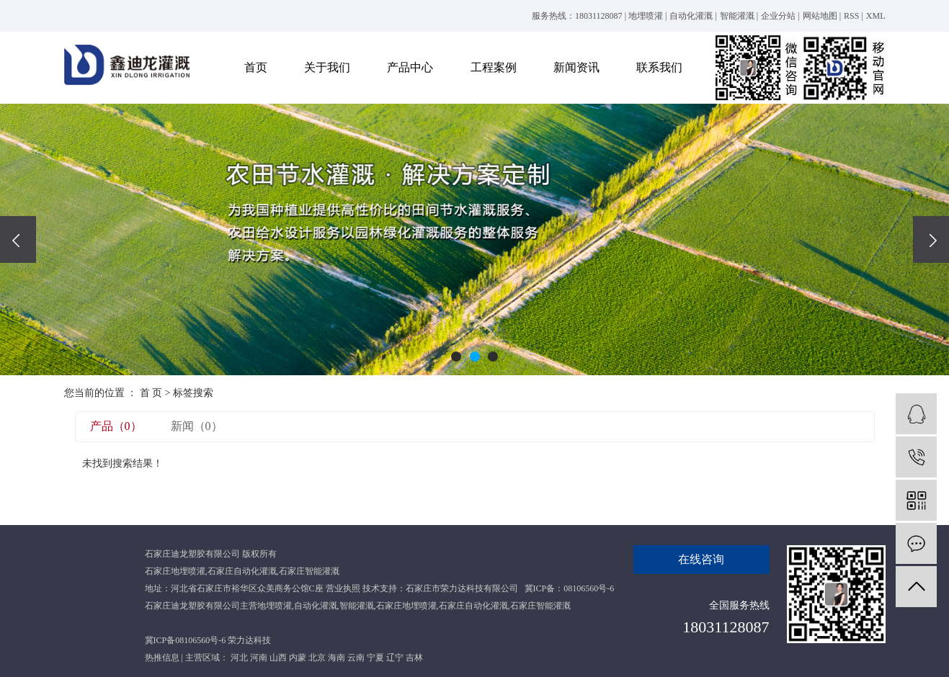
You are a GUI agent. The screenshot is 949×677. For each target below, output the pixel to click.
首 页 (151, 392)
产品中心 (410, 67)
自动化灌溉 (691, 16)
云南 (356, 658)
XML (876, 16)
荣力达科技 (249, 640)
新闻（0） (197, 426)
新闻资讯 (576, 67)
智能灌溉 (737, 16)
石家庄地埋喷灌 (175, 571)
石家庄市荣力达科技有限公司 (462, 588)
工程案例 (494, 67)
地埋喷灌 (645, 16)
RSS (851, 16)
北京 (317, 658)
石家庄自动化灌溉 (242, 571)
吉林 (414, 658)
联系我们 (659, 67)
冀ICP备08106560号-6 (185, 640)
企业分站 (778, 16)
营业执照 (343, 588)
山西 (278, 658)
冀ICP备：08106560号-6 (570, 588)
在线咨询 (701, 559)
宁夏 (375, 658)
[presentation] (18, 239)
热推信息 (162, 658)
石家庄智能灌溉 (309, 571)
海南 (336, 658)
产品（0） (116, 426)
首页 (255, 67)
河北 (239, 658)
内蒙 (297, 658)
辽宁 (395, 658)
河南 (258, 658)
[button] (456, 356)
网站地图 (820, 16)
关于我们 (327, 67)
